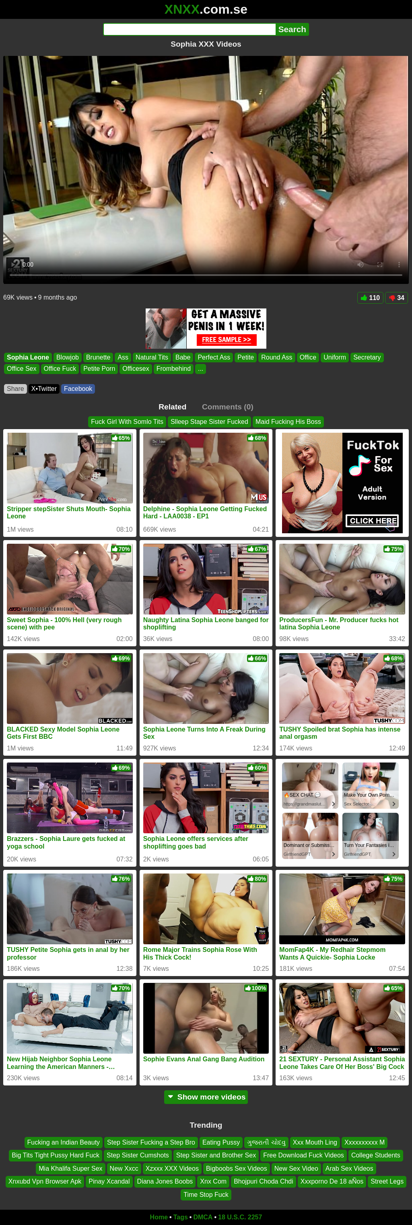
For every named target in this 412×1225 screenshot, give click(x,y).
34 (396, 297)
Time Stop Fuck (205, 1194)
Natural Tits (152, 357)
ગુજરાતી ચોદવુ (266, 1142)
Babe (182, 357)
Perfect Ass (214, 357)
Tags (180, 1217)
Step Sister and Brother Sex (216, 1155)
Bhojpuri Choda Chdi (263, 1181)
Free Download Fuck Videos (303, 1155)
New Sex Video (296, 1168)
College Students (375, 1155)
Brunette (98, 357)
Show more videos (206, 1097)
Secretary (367, 357)
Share (15, 388)
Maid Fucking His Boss (288, 421)
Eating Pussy (221, 1142)
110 (370, 297)
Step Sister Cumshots (138, 1155)
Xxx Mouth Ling (315, 1142)
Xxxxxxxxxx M (364, 1142)
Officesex (135, 369)
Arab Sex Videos (349, 1168)
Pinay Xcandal (109, 1181)
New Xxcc (124, 1168)
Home (159, 1217)
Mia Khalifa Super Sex (70, 1168)
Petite (245, 357)
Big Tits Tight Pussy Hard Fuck (55, 1155)
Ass (122, 357)
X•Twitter (44, 388)
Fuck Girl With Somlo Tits (127, 421)
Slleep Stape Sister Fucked (209, 421)
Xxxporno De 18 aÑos (332, 1181)
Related (172, 407)
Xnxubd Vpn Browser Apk (44, 1181)
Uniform (334, 357)
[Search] (189, 29)
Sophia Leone (28, 357)
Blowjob (67, 357)
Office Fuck (60, 369)
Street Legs (387, 1181)
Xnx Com (213, 1181)
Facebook (78, 388)
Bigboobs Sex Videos (236, 1168)
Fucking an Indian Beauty (63, 1142)
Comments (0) (227, 407)
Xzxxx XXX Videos (172, 1168)
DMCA (202, 1217)
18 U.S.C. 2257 (240, 1217)
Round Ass (276, 357)
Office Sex (22, 369)
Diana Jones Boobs (165, 1181)
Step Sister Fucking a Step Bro (151, 1142)
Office (308, 357)
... (200, 369)
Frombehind (174, 369)
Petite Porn (99, 369)
